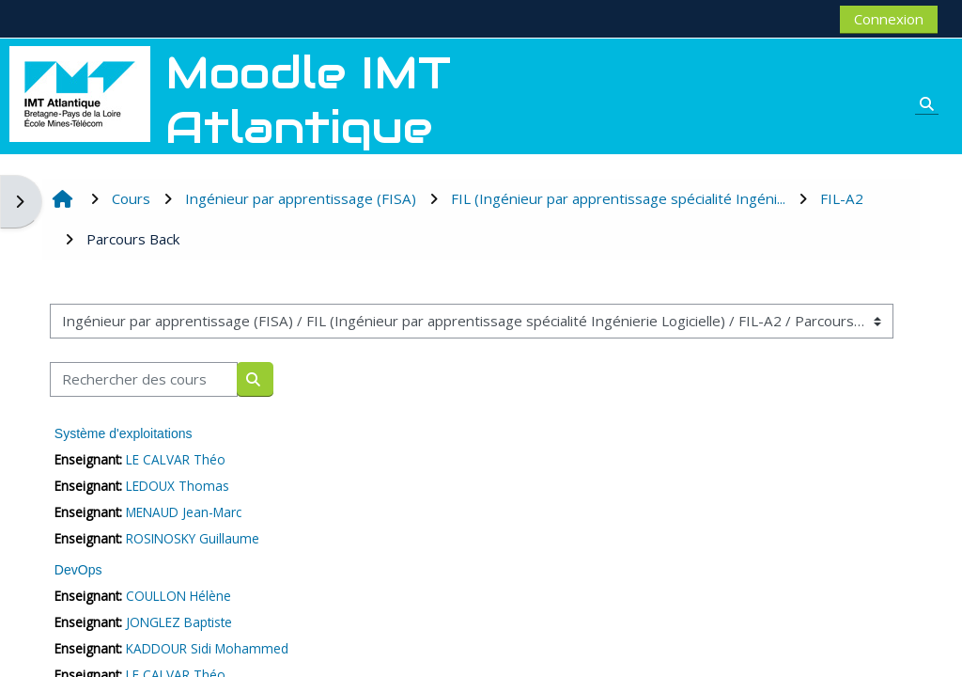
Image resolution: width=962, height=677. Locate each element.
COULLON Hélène (178, 596)
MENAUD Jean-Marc (183, 512)
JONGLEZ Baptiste (179, 622)
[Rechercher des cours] (144, 379)
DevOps (78, 569)
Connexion (888, 18)
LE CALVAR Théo (175, 459)
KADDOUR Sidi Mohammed (207, 648)
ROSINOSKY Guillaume (192, 538)
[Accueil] (79, 92)
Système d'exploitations (123, 433)
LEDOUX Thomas (177, 486)
